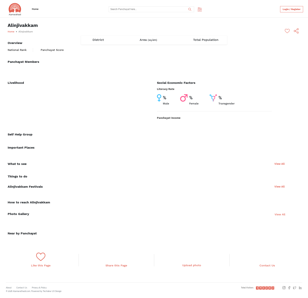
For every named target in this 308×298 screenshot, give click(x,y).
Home (35, 9)
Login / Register (292, 9)
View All (279, 163)
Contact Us (21, 288)
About (9, 288)
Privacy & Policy (39, 288)
